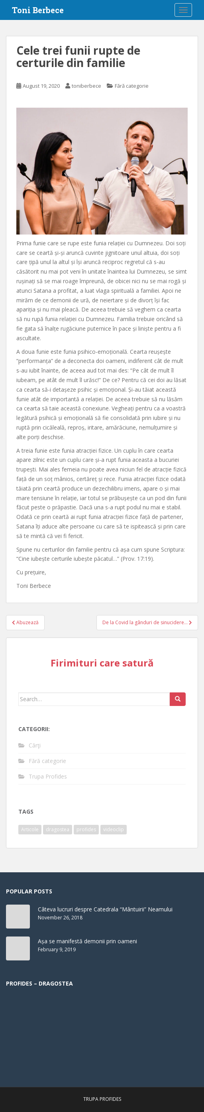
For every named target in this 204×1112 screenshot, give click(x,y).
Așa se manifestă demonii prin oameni (87, 941)
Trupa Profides (48, 776)
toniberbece (86, 85)
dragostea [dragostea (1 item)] (57, 829)
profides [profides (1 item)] (86, 829)
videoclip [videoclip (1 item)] (113, 829)
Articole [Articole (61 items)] (30, 829)
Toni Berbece (38, 10)
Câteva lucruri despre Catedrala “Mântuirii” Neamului (105, 909)
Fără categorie (132, 85)
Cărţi (35, 745)
